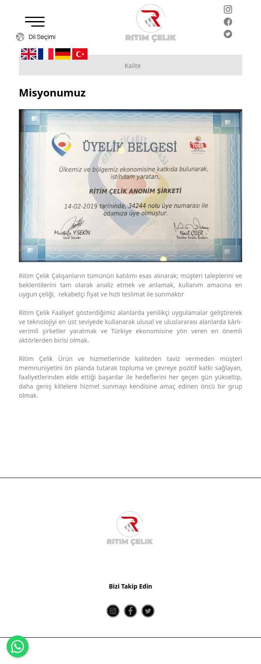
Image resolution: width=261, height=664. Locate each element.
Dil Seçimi (36, 37)
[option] (130, 185)
